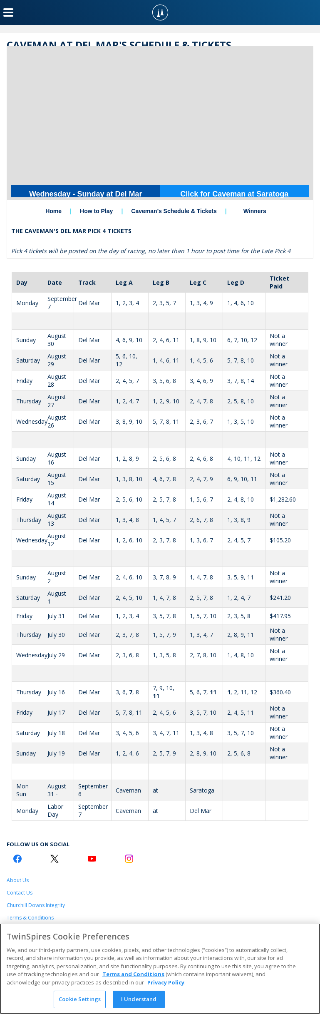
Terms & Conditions (30, 917)
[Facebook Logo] (17, 859)
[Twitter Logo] (54, 859)
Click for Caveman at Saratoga (234, 194)
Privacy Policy (165, 982)
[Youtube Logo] (92, 859)
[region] (160, 968)
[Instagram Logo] (129, 859)
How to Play (96, 211)
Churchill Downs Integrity (36, 905)
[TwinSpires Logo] (160, 12)
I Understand (139, 999)
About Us (18, 880)
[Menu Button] (8, 12)
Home (53, 211)
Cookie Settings (80, 999)
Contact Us (19, 892)
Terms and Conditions (133, 974)
